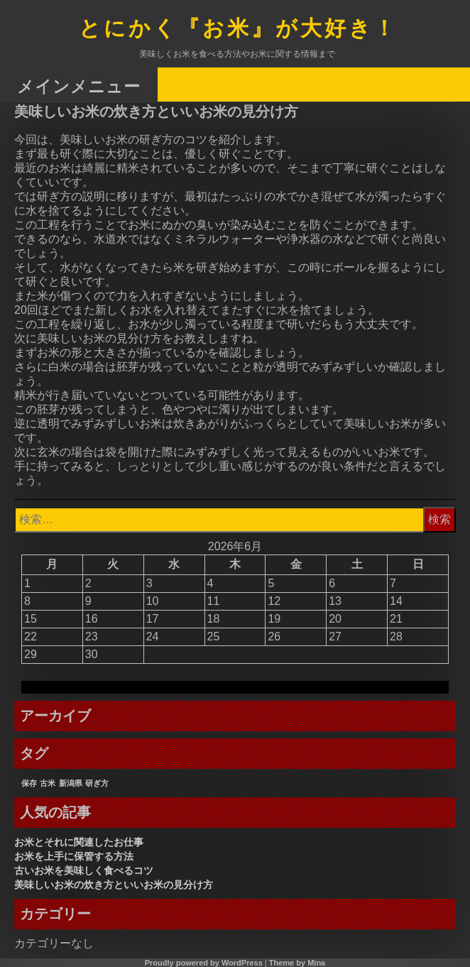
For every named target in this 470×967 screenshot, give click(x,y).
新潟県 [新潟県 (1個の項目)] (70, 783)
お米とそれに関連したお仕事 (78, 842)
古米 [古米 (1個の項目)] (47, 783)
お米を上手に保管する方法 (73, 856)
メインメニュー (79, 85)
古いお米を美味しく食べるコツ (83, 870)
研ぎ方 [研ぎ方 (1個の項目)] (97, 783)
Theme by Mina (297, 962)
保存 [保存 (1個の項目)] (29, 783)
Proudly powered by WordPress (204, 962)
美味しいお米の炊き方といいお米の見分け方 (113, 884)
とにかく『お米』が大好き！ (238, 29)
